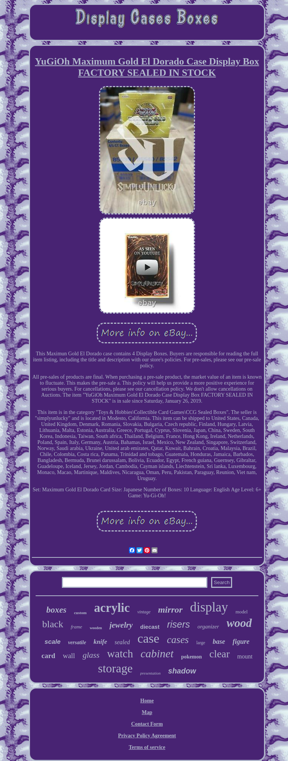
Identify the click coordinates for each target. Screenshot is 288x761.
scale (53, 641)
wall (69, 656)
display (209, 607)
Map (147, 712)
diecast (150, 627)
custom (80, 612)
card (49, 656)
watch (120, 654)
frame (76, 627)
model (242, 612)
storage (115, 668)
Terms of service (147, 747)
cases (178, 639)
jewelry (121, 625)
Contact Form (147, 724)
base (219, 641)
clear (219, 654)
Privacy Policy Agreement (147, 735)
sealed (122, 642)
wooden (96, 628)
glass (90, 655)
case (148, 638)
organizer (208, 627)
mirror (170, 610)
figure (240, 641)
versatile (77, 642)
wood (239, 623)
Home (147, 701)
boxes (56, 610)
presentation (150, 673)
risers (178, 624)
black (52, 624)
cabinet (157, 653)
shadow (182, 671)
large (200, 642)
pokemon (191, 657)
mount (245, 656)
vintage (143, 612)
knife (100, 641)
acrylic (112, 608)
